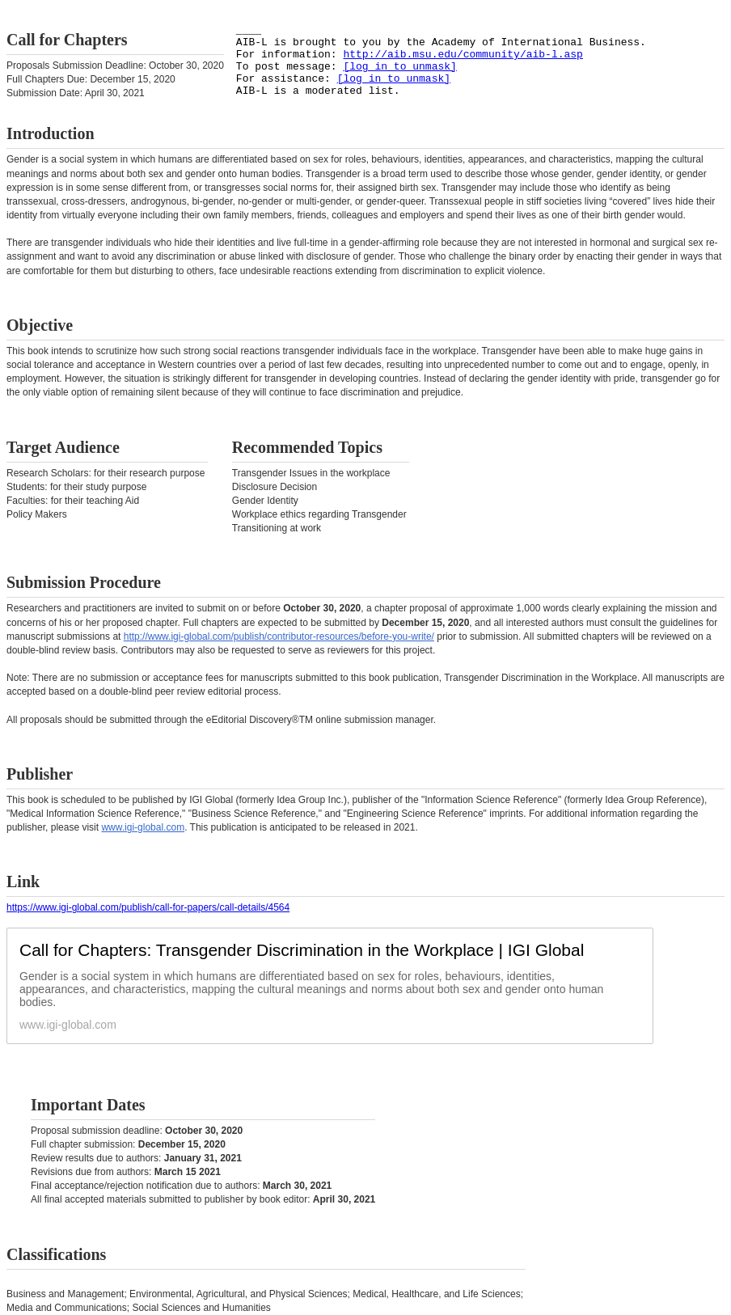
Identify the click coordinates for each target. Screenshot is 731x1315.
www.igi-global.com (142, 827)
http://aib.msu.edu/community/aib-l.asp (462, 55)
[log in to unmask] (399, 67)
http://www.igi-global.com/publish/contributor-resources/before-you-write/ (279, 636)
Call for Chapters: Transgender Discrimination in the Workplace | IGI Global (301, 950)
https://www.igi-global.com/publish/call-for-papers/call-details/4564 (147, 907)
